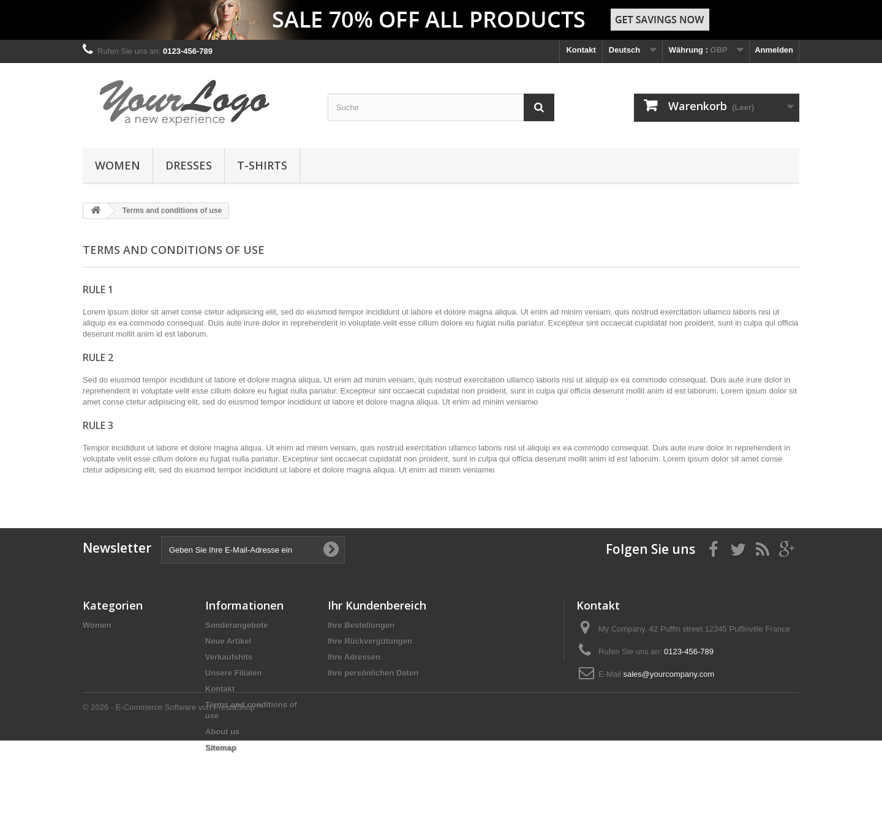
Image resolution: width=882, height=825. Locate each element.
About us (222, 731)
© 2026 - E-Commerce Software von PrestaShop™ (173, 791)
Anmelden (774, 49)
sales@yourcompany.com (668, 674)
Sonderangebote (236, 625)
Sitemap (220, 747)
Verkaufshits (228, 657)
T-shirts (262, 165)
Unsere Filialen (233, 673)
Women (117, 165)
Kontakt (580, 49)
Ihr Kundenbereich (377, 605)
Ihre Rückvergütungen (370, 641)
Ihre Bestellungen (361, 625)
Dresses (188, 165)
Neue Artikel (228, 641)
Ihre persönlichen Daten (373, 673)
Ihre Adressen (354, 657)
